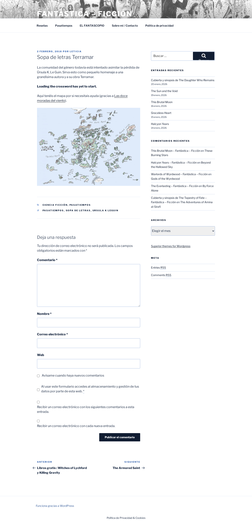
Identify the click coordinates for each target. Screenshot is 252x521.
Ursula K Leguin (106, 210)
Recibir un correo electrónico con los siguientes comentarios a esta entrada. (85, 409)
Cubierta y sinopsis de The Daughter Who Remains (182, 80)
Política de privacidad (159, 25)
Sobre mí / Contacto (125, 25)
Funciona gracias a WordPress (55, 505)
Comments (161, 275)
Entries (158, 267)
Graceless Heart (161, 112)
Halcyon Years (160, 124)
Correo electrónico (52, 334)
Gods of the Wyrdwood (165, 178)
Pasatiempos (63, 25)
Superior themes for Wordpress (170, 246)
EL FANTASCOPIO (92, 25)
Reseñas (42, 25)
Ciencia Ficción (55, 205)
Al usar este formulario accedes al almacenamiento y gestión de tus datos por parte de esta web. (90, 389)
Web (40, 355)
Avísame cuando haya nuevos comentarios (73, 375)
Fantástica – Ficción (84, 13)
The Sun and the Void (164, 91)
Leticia (76, 51)
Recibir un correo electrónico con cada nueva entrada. (76, 426)
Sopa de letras (78, 210)
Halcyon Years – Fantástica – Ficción (174, 162)
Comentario (47, 260)
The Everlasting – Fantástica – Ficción (174, 186)
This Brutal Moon (161, 102)
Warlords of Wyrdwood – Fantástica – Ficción (179, 174)
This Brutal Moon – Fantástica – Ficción (175, 150)
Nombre (44, 314)
